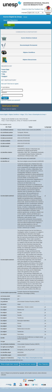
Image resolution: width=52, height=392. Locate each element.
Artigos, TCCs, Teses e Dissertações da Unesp (32, 114)
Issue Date (5, 69)
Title (3, 74)
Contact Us (25, 9)
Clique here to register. (9, 109)
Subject (4, 76)
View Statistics (43, 364)
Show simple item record (10, 364)
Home (25, 17)
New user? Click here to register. (10, 83)
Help (42, 9)
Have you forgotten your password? (10, 100)
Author (4, 72)
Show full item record (28, 364)
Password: (4, 92)
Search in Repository (11, 20)
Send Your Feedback (34, 9)
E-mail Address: (5, 87)
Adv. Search (9, 28)
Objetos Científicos (14, 114)
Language (32, 12)
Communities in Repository (26, 32)
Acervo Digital (3, 114)
